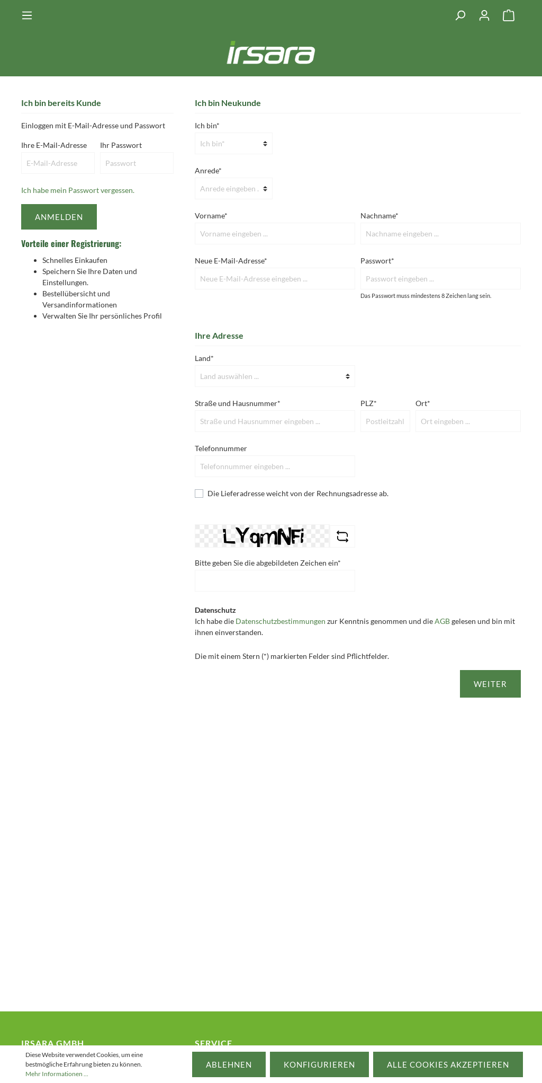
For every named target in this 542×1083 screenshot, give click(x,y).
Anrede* (208, 170)
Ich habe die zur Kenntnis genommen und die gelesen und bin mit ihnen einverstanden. (355, 627)
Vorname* (211, 215)
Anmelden (59, 217)
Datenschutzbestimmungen (281, 621)
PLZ (368, 403)
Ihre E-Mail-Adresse (54, 144)
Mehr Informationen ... (56, 1074)
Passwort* (377, 260)
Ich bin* (207, 125)
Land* (204, 358)
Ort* (422, 403)
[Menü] (30, 15)
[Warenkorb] (508, 15)
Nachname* (379, 215)
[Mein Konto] (484, 15)
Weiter (490, 684)
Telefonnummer (221, 448)
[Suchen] (460, 15)
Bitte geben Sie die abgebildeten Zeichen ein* (268, 562)
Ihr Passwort (121, 144)
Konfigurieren (319, 1064)
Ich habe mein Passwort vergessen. (77, 190)
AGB (442, 621)
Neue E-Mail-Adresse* (231, 260)
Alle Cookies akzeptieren (448, 1064)
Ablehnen (229, 1064)
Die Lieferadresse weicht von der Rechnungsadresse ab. (298, 493)
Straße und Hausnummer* (238, 403)
